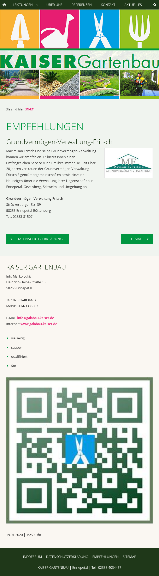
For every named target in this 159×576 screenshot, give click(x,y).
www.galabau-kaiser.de (38, 324)
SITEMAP (129, 556)
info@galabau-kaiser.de (35, 318)
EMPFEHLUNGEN (105, 556)
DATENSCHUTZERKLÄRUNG (67, 556)
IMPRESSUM (32, 556)
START (29, 109)
